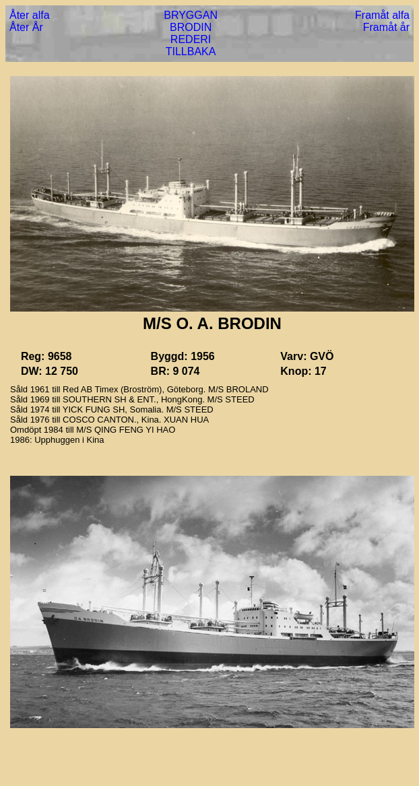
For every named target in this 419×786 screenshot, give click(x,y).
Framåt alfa (382, 15)
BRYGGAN (191, 15)
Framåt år (386, 27)
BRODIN (191, 27)
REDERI (190, 39)
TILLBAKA (191, 51)
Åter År (26, 27)
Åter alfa (29, 15)
